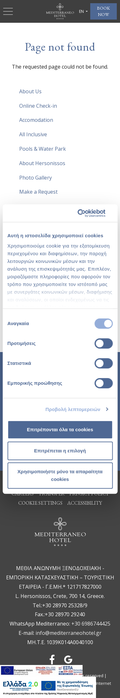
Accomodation (36, 119)
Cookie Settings (40, 503)
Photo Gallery (35, 177)
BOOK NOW (103, 11)
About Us (30, 91)
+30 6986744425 (90, 623)
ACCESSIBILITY (84, 503)
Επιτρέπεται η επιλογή (60, 450)
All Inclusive (33, 134)
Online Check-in (38, 105)
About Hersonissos (42, 163)
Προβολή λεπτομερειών (72, 409)
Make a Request (38, 191)
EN (82, 11)
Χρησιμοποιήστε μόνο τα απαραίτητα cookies (60, 475)
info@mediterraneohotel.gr (68, 632)
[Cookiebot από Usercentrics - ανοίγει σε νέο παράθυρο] (85, 213)
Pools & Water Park (42, 148)
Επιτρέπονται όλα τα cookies (60, 429)
